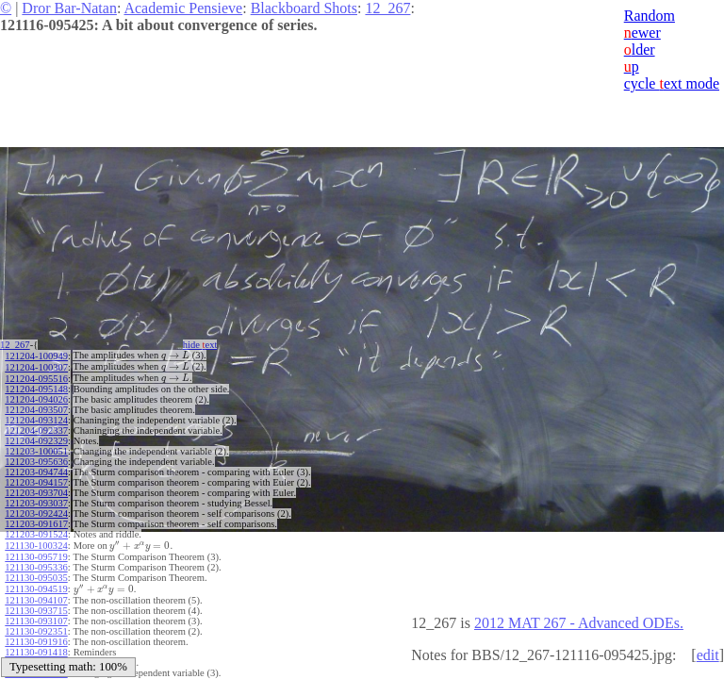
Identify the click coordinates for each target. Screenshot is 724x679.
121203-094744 (36, 469)
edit (708, 655)
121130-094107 (36, 593)
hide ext (206, 345)
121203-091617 (36, 521)
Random (649, 16)
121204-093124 (36, 417)
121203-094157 (36, 479)
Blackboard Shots (304, 8)
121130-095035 (36, 573)
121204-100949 (36, 355)
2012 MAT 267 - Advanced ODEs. (578, 623)
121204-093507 (36, 407)
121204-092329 (36, 438)
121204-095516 (36, 376)
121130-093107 (36, 614)
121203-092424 (36, 510)
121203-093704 (36, 490)
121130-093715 (36, 604)
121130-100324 (36, 542)
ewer (642, 33)
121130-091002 (36, 656)
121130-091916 (36, 635)
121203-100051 (36, 448)
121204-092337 (36, 427)
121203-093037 (36, 500)
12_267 (387, 8)
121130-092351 (36, 625)
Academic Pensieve (182, 8)
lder (639, 49)
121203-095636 (36, 459)
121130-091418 (36, 645)
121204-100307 (36, 365)
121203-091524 (36, 531)
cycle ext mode (671, 83)
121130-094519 (36, 583)
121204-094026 (36, 396)
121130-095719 (36, 552)
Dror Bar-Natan (69, 8)
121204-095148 (36, 386)
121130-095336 (36, 562)
